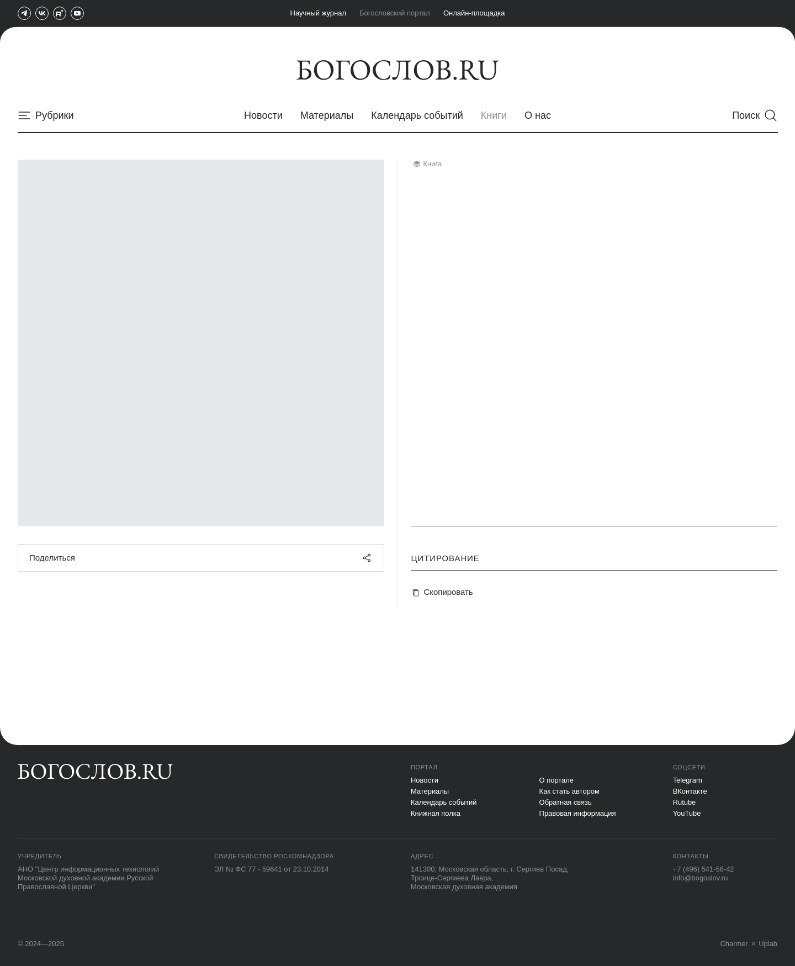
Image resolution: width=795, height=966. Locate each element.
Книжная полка (436, 813)
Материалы (430, 791)
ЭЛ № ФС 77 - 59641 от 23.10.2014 (272, 869)
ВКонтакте (690, 791)
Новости (424, 780)
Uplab (768, 943)
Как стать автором (569, 791)
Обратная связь (565, 802)
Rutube (684, 802)
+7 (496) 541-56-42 (704, 869)
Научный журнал (318, 13)
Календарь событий (444, 802)
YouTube (687, 813)
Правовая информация (578, 813)
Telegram (687, 780)
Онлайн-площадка (474, 13)
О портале (556, 780)
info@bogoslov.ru (700, 878)
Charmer (734, 943)
